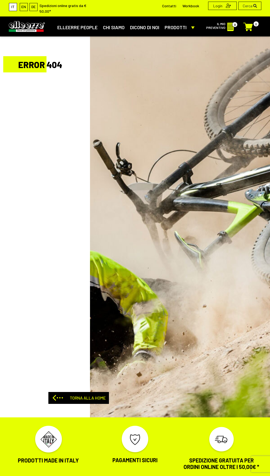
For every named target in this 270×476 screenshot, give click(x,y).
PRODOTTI (181, 27)
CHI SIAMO (114, 27)
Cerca (250, 6)
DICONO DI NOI (144, 27)
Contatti (169, 6)
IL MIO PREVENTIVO (221, 25)
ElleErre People (77, 27)
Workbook (190, 6)
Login (222, 6)
